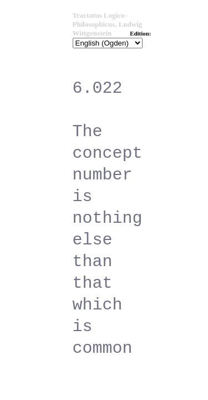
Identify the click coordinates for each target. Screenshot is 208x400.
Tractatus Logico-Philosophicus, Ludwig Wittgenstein (108, 24)
